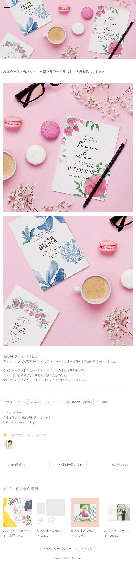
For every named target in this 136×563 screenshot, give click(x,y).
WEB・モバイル (15, 402)
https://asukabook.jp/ (23, 422)
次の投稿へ (118, 464)
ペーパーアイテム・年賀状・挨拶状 (69, 402)
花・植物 (102, 402)
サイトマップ (87, 548)
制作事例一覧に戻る (69, 464)
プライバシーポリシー (57, 548)
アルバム (36, 402)
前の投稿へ (17, 464)
